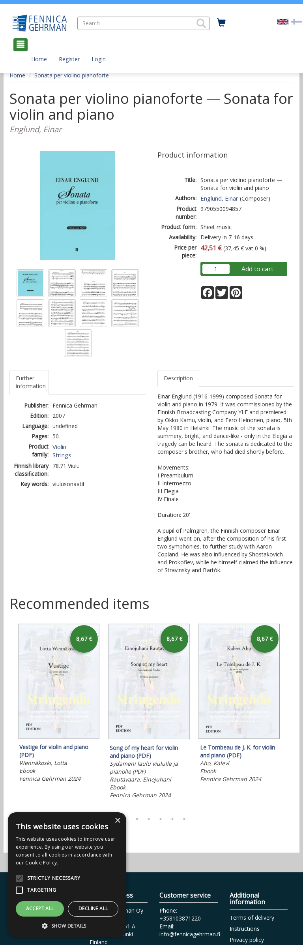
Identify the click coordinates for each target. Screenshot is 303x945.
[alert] (67, 874)
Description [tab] (178, 378)
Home (39, 59)
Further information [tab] (31, 382)
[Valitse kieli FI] (296, 21)
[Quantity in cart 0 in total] (221, 23)
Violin (59, 447)
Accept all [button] (40, 908)
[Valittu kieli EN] (283, 21)
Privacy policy (247, 939)
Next (290, 716)
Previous (7, 716)
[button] (201, 23)
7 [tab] (184, 819)
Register (69, 59)
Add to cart (257, 269)
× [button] (117, 821)
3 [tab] (137, 819)
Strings (61, 455)
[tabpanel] (58, 703)
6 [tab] (172, 819)
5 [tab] (161, 819)
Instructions (245, 928)
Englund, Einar (219, 198)
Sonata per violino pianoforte (71, 75)
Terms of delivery (252, 917)
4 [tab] (149, 819)
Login (99, 59)
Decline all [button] (93, 908)
